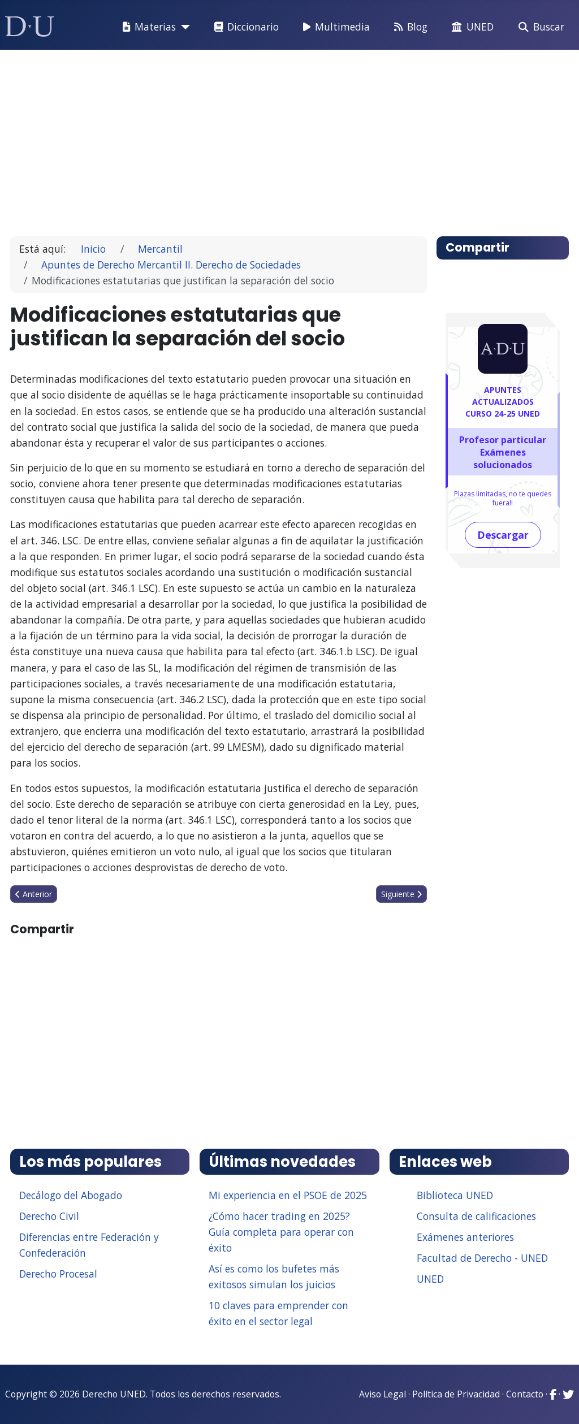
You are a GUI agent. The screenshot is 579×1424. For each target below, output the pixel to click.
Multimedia (334, 27)
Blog (408, 27)
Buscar (539, 27)
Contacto (524, 1394)
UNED (470, 27)
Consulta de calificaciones (476, 1216)
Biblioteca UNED (455, 1195)
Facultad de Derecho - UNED (482, 1258)
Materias (147, 27)
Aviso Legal (382, 1394)
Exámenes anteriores (465, 1237)
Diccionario (244, 27)
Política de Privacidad (456, 1394)
